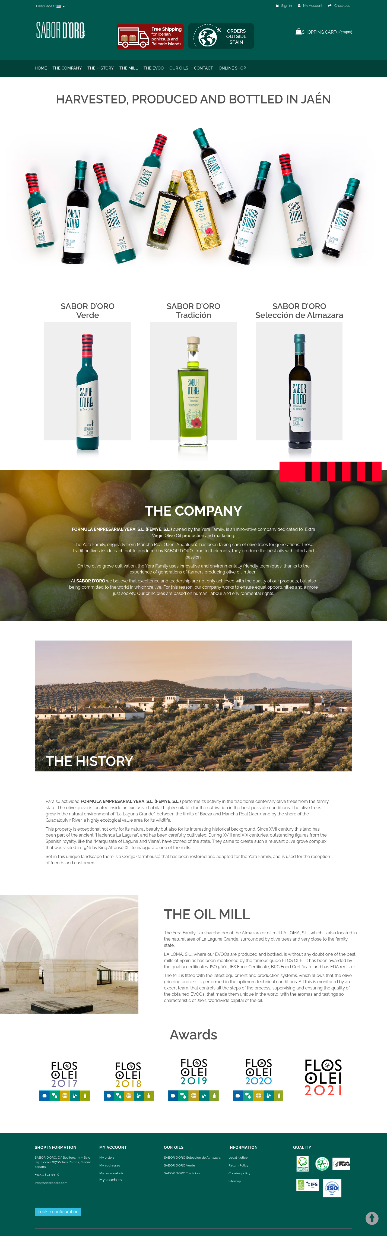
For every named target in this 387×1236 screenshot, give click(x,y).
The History (100, 68)
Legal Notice (238, 1157)
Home (41, 68)
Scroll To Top (372, 1218)
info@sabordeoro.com (51, 1183)
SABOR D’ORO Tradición (182, 1173)
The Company (67, 68)
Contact (203, 68)
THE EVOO (154, 68)
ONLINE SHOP (232, 68)
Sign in (284, 6)
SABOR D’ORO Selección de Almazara (192, 1157)
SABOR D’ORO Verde (179, 1165)
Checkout (339, 6)
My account (113, 1147)
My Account (310, 6)
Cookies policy (239, 1173)
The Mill (128, 68)
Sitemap (235, 1181)
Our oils (178, 68)
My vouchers (110, 1180)
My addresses (109, 1165)
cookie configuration (58, 1211)
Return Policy (238, 1165)
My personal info (111, 1173)
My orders (106, 1157)
